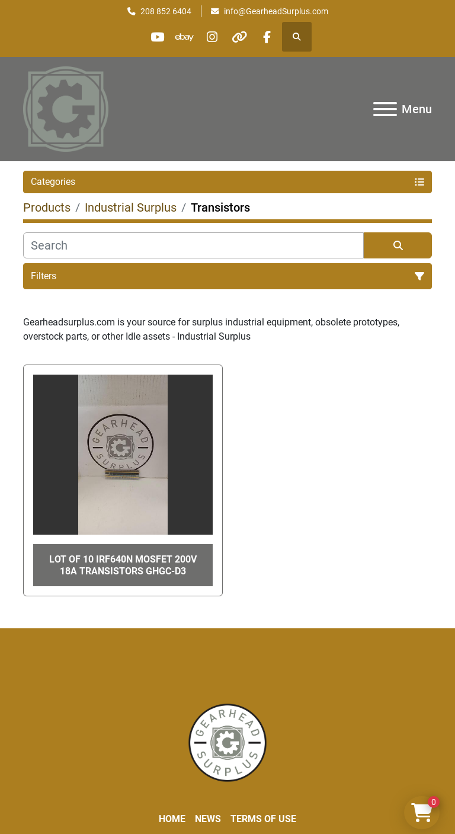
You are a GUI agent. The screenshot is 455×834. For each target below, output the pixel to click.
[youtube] (151, 37)
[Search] (193, 245)
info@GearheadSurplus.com (276, 11)
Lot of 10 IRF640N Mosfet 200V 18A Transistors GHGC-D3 (123, 565)
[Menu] (385, 109)
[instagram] (212, 37)
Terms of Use (263, 819)
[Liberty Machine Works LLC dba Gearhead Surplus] (227, 741)
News (208, 819)
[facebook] (272, 37)
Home (172, 819)
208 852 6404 (165, 11)
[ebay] (182, 37)
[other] (242, 37)
